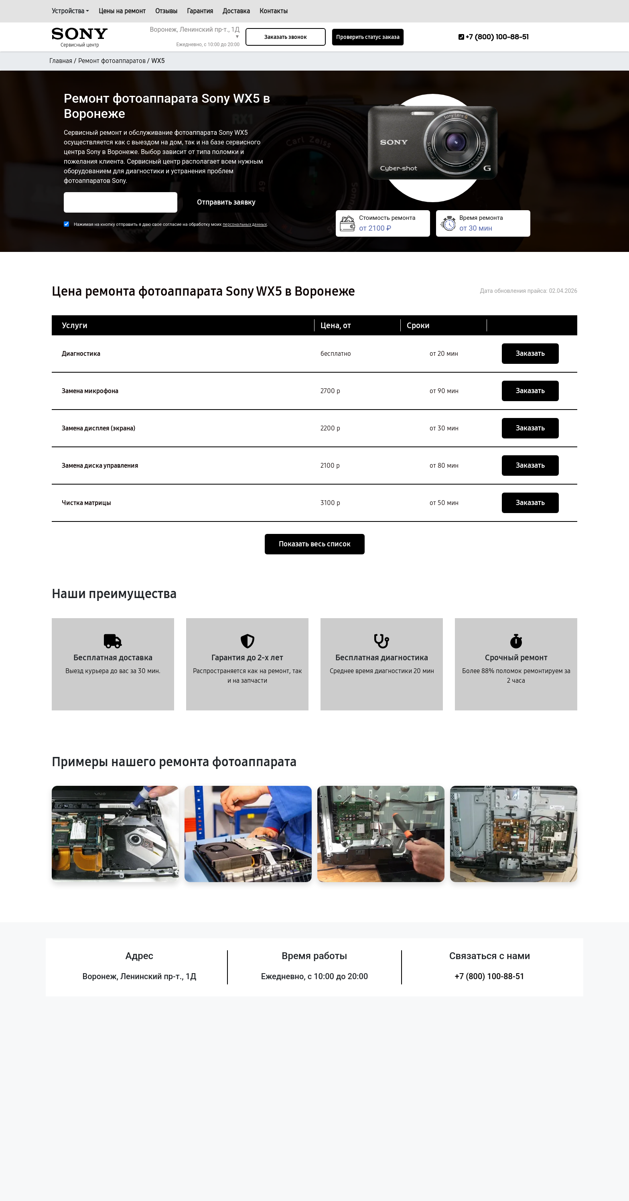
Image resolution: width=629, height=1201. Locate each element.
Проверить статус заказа (368, 37)
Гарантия (200, 11)
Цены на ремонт (122, 11)
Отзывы (166, 11)
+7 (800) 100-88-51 (490, 976)
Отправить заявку (226, 202)
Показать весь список (315, 544)
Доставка (236, 11)
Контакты (274, 11)
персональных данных (245, 224)
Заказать (530, 353)
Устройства (68, 11)
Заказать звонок (285, 37)
